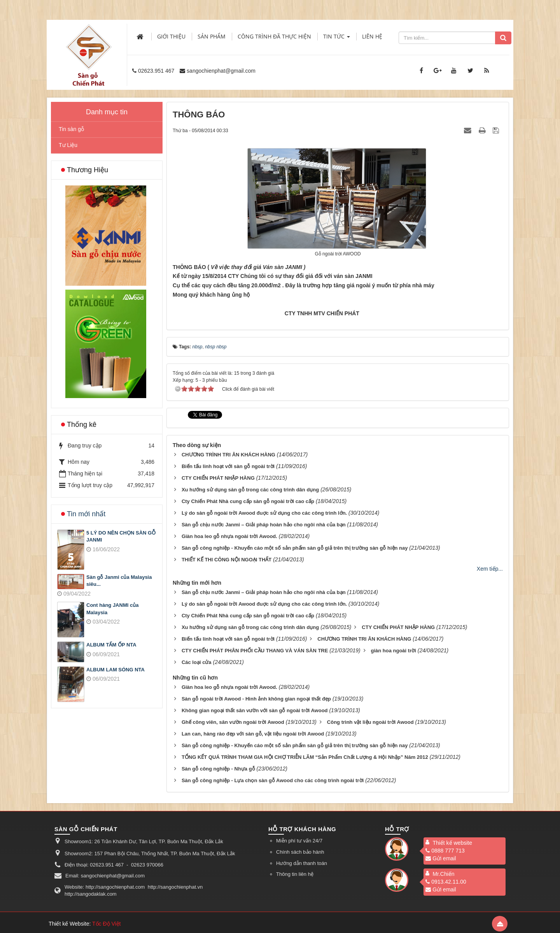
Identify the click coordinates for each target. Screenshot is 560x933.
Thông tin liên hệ (294, 874)
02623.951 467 (156, 71)
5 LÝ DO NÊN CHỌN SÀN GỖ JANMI (121, 536)
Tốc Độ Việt (106, 924)
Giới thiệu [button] (171, 36)
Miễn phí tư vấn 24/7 (299, 841)
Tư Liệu (68, 145)
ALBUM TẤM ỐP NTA (111, 645)
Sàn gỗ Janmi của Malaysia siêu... (119, 580)
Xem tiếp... (490, 569)
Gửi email (440, 858)
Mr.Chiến (443, 874)
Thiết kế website (452, 843)
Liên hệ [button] (372, 36)
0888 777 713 (445, 850)
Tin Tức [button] (336, 39)
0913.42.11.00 (445, 882)
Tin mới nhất (86, 514)
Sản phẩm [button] (212, 36)
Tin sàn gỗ (71, 129)
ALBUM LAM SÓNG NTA (115, 670)
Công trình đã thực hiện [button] (274, 36)
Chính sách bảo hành (300, 852)
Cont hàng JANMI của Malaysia (112, 608)
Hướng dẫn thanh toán (301, 863)
